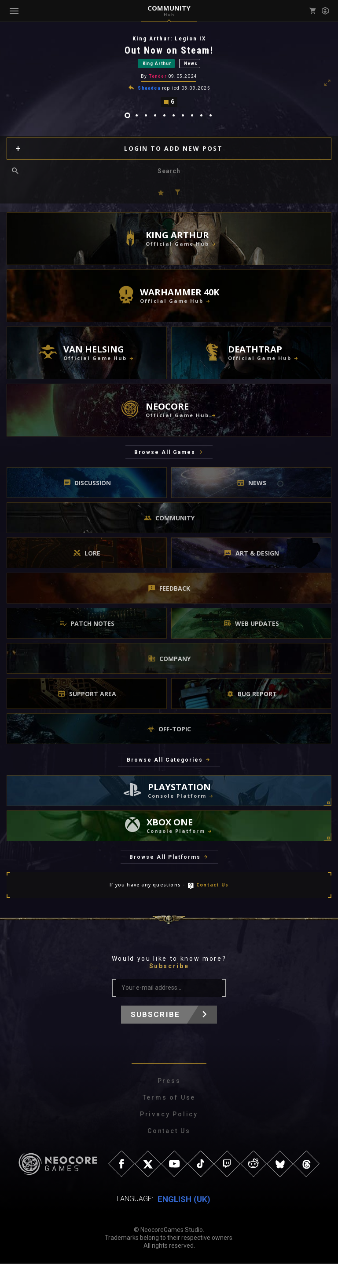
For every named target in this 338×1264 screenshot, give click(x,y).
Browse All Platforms (165, 858)
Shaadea (149, 89)
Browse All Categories (165, 761)
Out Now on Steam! (169, 50)
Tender (158, 77)
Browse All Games (164, 453)
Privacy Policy (169, 1115)
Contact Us (212, 886)
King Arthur (157, 64)
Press (169, 1082)
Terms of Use (169, 1098)
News (190, 64)
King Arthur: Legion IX (169, 38)
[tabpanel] (169, 71)
